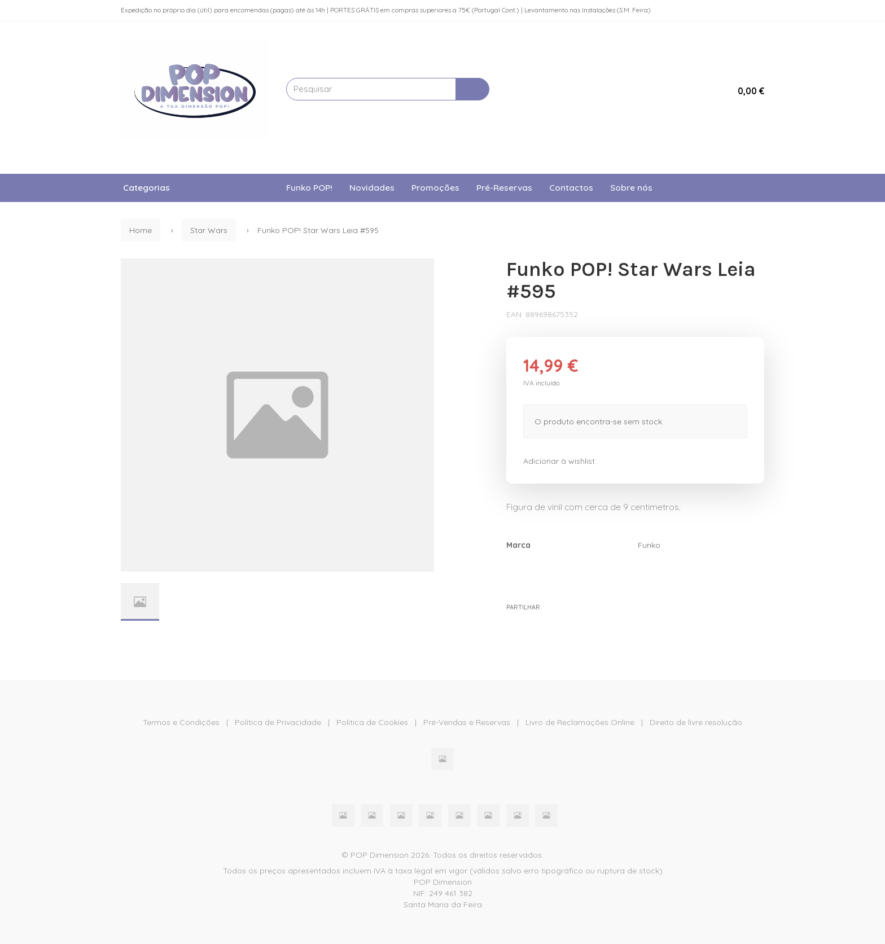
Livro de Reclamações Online (579, 722)
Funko (649, 545)
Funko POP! (309, 187)
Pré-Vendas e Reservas (466, 722)
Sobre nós (631, 187)
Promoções (435, 187)
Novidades (372, 187)
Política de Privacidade (278, 722)
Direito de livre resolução (696, 722)
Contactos (571, 187)
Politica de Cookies (372, 722)
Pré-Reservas (504, 187)
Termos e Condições (181, 722)
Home (140, 230)
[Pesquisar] (472, 89)
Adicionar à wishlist (559, 461)
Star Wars (208, 230)
